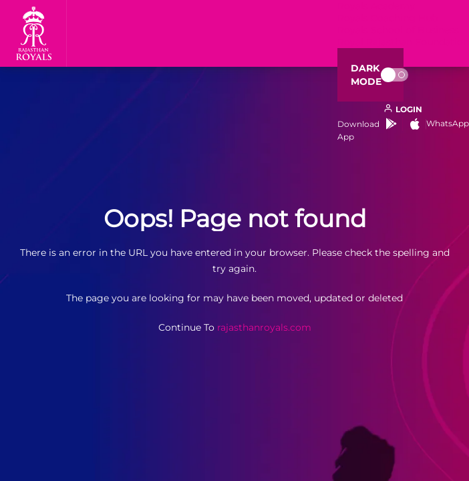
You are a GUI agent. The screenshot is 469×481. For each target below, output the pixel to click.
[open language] (403, 110)
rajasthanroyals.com (264, 327)
